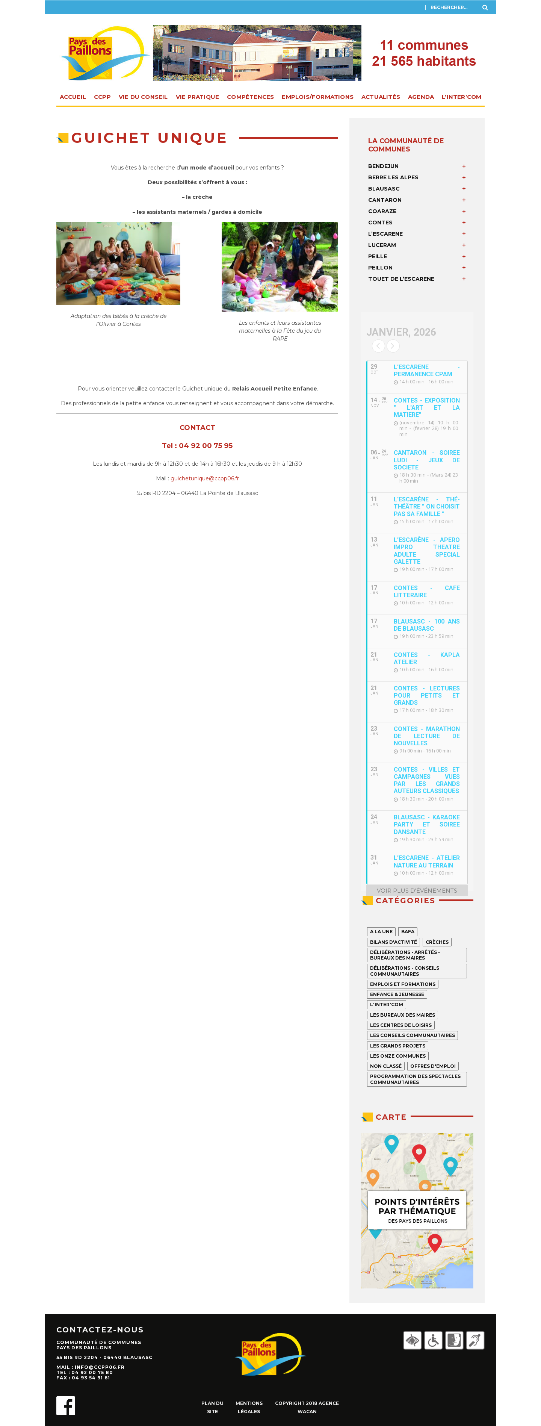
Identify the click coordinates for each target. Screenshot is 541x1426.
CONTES (380, 222)
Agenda (421, 96)
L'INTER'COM (386, 1004)
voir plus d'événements (417, 890)
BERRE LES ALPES (393, 177)
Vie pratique (197, 96)
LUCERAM (382, 245)
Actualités (380, 96)
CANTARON (385, 200)
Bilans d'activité (393, 942)
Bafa (407, 931)
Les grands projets (397, 1046)
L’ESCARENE (385, 233)
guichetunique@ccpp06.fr (205, 478)
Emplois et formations (402, 984)
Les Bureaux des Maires (402, 1015)
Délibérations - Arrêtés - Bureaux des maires (405, 955)
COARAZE (382, 211)
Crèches (437, 942)
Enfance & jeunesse (397, 994)
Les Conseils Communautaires (412, 1035)
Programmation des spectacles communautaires (415, 1079)
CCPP (102, 96)
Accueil (73, 96)
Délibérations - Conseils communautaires (404, 970)
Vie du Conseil (143, 96)
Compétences (250, 96)
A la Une (381, 931)
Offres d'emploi (433, 1066)
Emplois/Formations (318, 96)
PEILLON (380, 267)
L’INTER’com (461, 96)
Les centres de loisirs (401, 1025)
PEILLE (377, 256)
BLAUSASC (384, 188)
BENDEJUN (383, 166)
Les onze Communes (398, 1056)
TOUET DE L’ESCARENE (401, 279)
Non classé (386, 1066)
